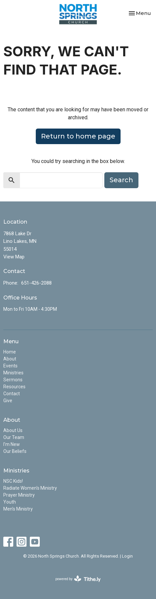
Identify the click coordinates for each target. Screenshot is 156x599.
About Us (13, 430)
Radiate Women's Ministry (30, 488)
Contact (11, 393)
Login (127, 556)
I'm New (11, 444)
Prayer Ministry (19, 495)
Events (10, 365)
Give (7, 400)
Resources (14, 386)
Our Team (13, 437)
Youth (9, 502)
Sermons (13, 379)
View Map (14, 257)
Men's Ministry (18, 509)
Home (9, 351)
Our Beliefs (14, 451)
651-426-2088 (36, 283)
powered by (78, 579)
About (9, 358)
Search (121, 180)
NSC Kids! (13, 481)
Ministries (13, 372)
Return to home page (78, 136)
